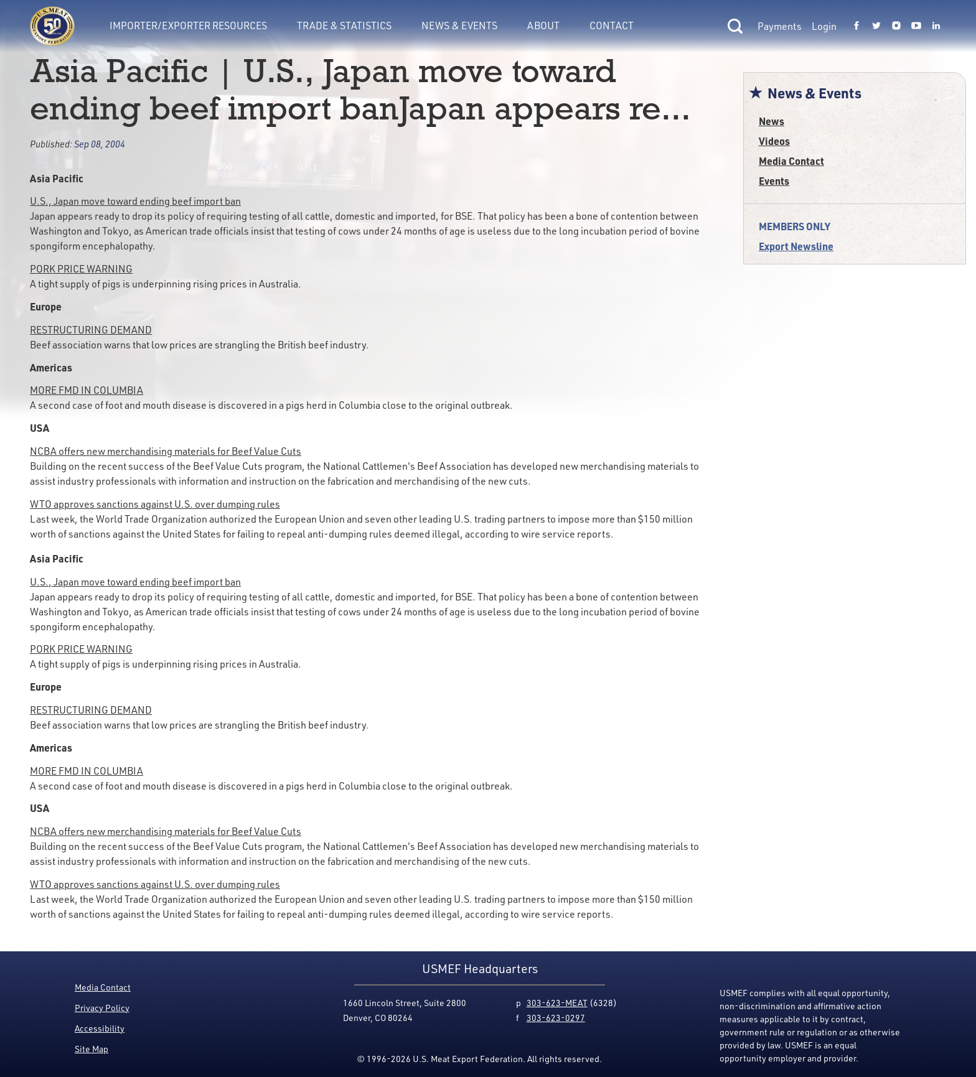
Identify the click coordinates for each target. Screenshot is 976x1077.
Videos (774, 140)
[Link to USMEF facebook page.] (856, 26)
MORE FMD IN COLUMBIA (86, 390)
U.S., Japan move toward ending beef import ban (135, 201)
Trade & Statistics (344, 25)
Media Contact (791, 160)
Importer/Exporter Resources (188, 25)
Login (824, 26)
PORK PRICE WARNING (81, 269)
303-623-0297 (556, 1017)
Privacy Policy (102, 1007)
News (771, 121)
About (543, 25)
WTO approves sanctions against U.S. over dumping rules (155, 504)
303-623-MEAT (557, 1002)
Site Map (91, 1048)
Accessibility (99, 1028)
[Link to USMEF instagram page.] (896, 26)
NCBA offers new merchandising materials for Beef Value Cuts (165, 451)
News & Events (459, 25)
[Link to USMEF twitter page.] (876, 26)
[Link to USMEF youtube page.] (916, 26)
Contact (611, 25)
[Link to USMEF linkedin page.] (936, 26)
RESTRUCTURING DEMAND (91, 330)
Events (774, 180)
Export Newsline (796, 246)
